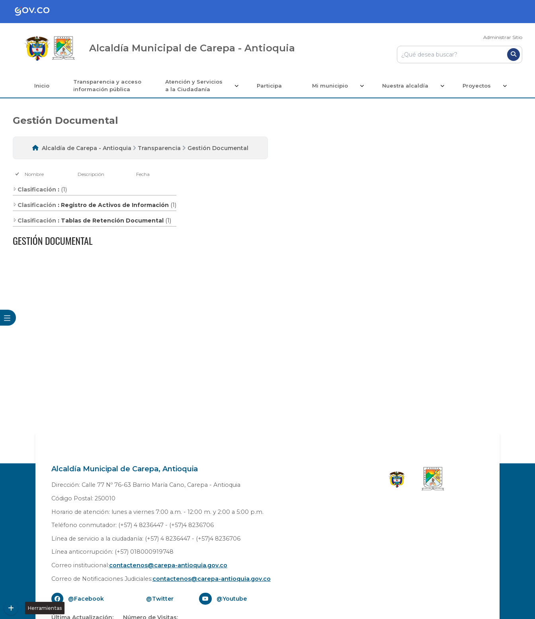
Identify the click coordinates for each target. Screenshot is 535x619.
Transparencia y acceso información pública (107, 85)
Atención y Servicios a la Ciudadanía (194, 85)
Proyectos (477, 85)
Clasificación (34, 189)
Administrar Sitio (502, 37)
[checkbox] (18, 174)
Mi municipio (330, 85)
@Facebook (86, 598)
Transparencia (159, 148)
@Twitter (160, 598)
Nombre (34, 174)
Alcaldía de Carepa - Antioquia (86, 148)
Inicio (41, 85)
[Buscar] (513, 54)
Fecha (143, 174)
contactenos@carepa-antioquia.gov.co (168, 565)
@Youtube (232, 598)
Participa (269, 85)
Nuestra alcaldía (405, 85)
